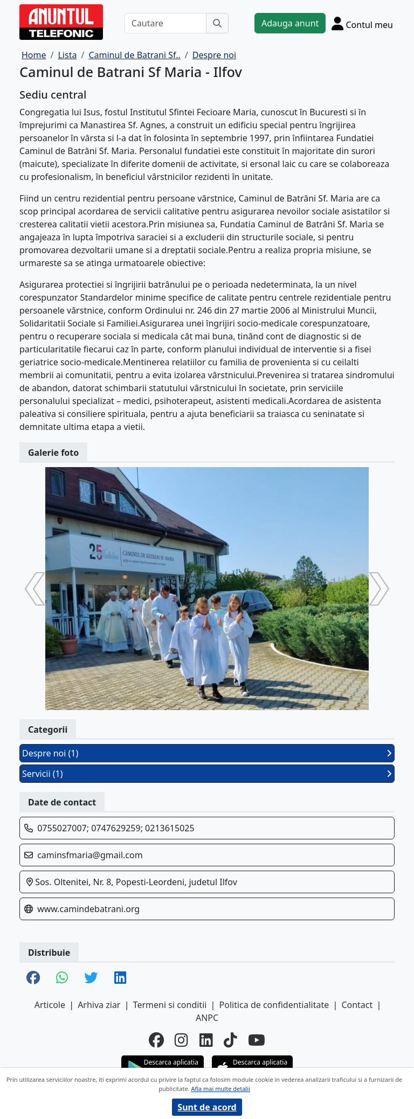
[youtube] (256, 1039)
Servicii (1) (207, 774)
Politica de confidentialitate (274, 1005)
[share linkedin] (120, 978)
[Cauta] (217, 23)
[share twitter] (91, 978)
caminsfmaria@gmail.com (89, 855)
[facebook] (156, 1039)
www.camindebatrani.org (88, 909)
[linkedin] (206, 1039)
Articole (49, 1005)
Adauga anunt (290, 23)
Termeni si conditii (170, 1005)
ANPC (207, 1018)
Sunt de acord (206, 1107)
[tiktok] (230, 1039)
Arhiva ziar (99, 1005)
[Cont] (362, 23)
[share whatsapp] (62, 978)
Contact (356, 1005)
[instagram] (181, 1039)
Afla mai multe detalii (220, 1089)
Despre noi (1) (207, 753)
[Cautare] (165, 23)
